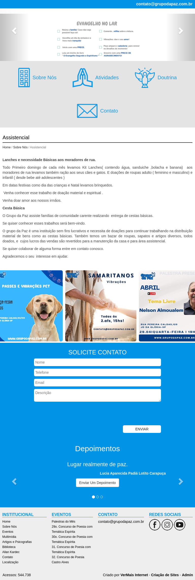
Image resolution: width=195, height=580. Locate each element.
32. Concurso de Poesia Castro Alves (68, 559)
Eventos (115, 18)
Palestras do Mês (63, 521)
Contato (140, 26)
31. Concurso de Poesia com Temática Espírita (71, 549)
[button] (14, 30)
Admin (187, 575)
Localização (161, 26)
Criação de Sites (165, 575)
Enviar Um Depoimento (97, 483)
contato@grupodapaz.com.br (164, 4)
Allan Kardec (119, 26)
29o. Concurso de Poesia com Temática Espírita (72, 529)
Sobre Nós (96, 18)
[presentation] (72, 414)
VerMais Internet (134, 575)
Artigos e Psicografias (166, 18)
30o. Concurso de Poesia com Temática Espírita (72, 539)
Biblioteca (96, 26)
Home (79, 18)
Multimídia (134, 18)
